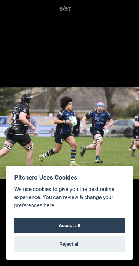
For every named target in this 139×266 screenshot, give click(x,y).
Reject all (69, 244)
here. (50, 205)
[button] (112, 10)
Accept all (69, 225)
